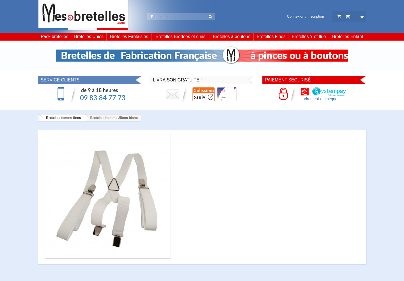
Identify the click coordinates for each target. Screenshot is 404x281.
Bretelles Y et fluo (309, 36)
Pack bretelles (54, 36)
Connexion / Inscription (305, 16)
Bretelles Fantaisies (129, 36)
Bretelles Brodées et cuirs (181, 36)
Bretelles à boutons (232, 36)
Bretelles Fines (271, 36)
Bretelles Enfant (347, 36)
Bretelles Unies (89, 36)
